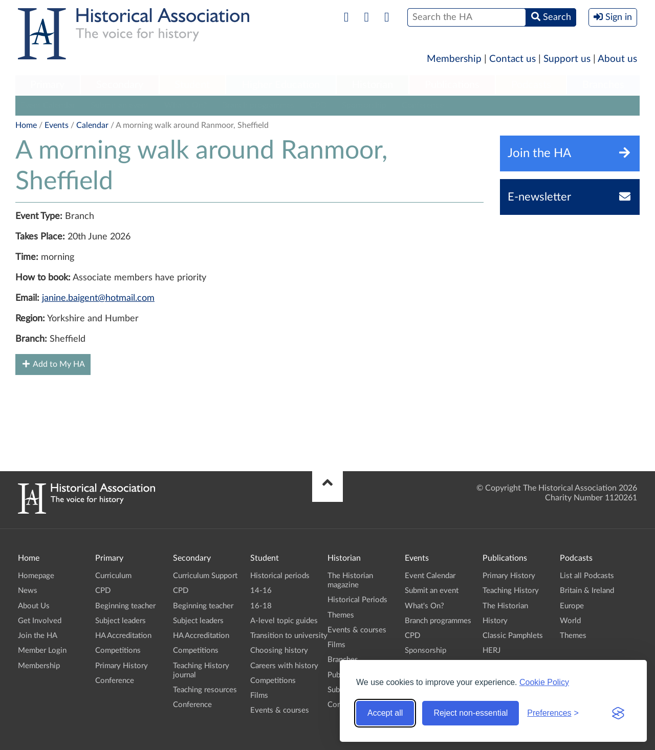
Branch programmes (258, 105)
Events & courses (279, 710)
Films (259, 695)
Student (192, 85)
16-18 (261, 606)
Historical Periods (357, 600)
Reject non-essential (470, 713)
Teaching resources (205, 690)
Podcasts (531, 85)
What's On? (185, 105)
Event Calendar (47, 105)
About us (617, 59)
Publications (452, 85)
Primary (47, 85)
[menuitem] (47, 85)
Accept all (385, 713)
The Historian (505, 606)
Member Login (42, 650)
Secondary (119, 85)
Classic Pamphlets (513, 635)
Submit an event (120, 105)
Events (57, 125)
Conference (423, 105)
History (495, 621)
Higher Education (281, 85)
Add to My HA (53, 364)
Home (26, 125)
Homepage (36, 576)
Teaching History (511, 590)
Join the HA (37, 635)
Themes (341, 615)
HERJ (491, 650)
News (27, 590)
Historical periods (280, 576)
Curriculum (113, 576)
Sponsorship (364, 105)
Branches (603, 85)
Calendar (92, 125)
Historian (372, 85)
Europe (572, 606)
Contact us (512, 59)
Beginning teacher (125, 606)
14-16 (261, 590)
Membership (454, 59)
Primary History (121, 666)
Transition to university (289, 635)
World (570, 621)
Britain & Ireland (587, 590)
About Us (34, 606)
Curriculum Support (205, 576)
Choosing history (279, 650)
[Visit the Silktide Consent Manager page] (618, 713)
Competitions (118, 650)
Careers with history (284, 666)
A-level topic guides (284, 621)
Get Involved (39, 621)
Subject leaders (120, 621)
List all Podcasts (587, 576)
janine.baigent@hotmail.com (98, 298)
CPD (318, 105)
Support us (567, 59)
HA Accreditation (123, 635)
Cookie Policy (544, 682)
